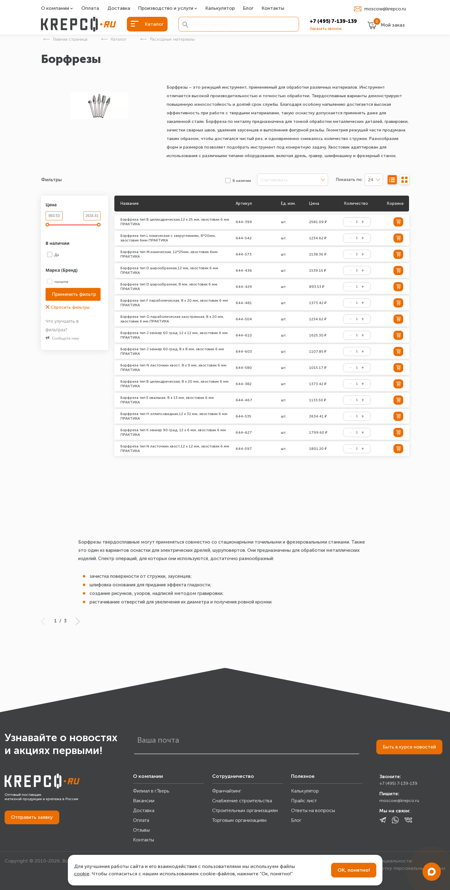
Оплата (90, 8)
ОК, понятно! (354, 870)
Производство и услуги (165, 8)
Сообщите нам (62, 338)
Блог (248, 8)
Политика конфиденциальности (374, 861)
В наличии (58, 243)
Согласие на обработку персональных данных (391, 868)
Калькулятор (220, 8)
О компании (55, 8)
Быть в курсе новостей (409, 747)
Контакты (273, 8)
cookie (81, 874)
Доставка (118, 8)
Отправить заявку (32, 817)
